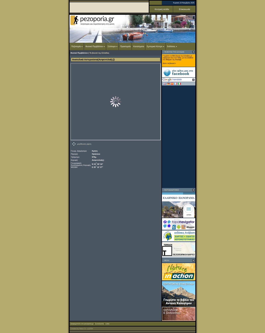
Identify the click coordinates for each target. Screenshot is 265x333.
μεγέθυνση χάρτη (84, 144)
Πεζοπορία (76, 46)
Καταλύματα (138, 46)
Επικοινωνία (184, 9)
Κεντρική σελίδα (162, 9)
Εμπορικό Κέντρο (155, 46)
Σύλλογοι (112, 46)
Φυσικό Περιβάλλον (94, 46)
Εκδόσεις (171, 46)
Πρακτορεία (125, 46)
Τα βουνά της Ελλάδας (99, 53)
